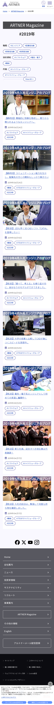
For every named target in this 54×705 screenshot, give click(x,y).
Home (5, 11)
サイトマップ (9, 660)
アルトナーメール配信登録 (27, 643)
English (7, 631)
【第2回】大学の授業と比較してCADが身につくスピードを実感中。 (26, 340)
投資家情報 (9, 579)
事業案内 (8, 602)
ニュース (8, 572)
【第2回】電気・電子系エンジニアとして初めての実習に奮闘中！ (26, 395)
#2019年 (10, 137)
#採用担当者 (24, 51)
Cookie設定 (33, 673)
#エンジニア (15, 45)
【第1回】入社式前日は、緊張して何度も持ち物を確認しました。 (26, 505)
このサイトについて (36, 660)
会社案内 (8, 564)
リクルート (9, 595)
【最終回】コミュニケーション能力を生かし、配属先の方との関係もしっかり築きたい (27, 175)
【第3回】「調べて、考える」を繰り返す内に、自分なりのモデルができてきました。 (25, 285)
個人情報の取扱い (35, 667)
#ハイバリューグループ (20, 69)
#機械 (7, 63)
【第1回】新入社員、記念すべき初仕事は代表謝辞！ (26, 450)
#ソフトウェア (20, 57)
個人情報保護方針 (11, 667)
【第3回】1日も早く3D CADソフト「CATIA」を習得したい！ (26, 230)
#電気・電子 (35, 57)
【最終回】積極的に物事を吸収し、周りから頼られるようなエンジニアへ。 (27, 120)
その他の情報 (10, 623)
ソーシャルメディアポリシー (15, 680)
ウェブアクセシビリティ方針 (15, 673)
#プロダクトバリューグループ (28, 187)
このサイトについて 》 (8, 697)
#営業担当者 (29, 45)
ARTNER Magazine (17, 11)
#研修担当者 (10, 51)
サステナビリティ (13, 587)
